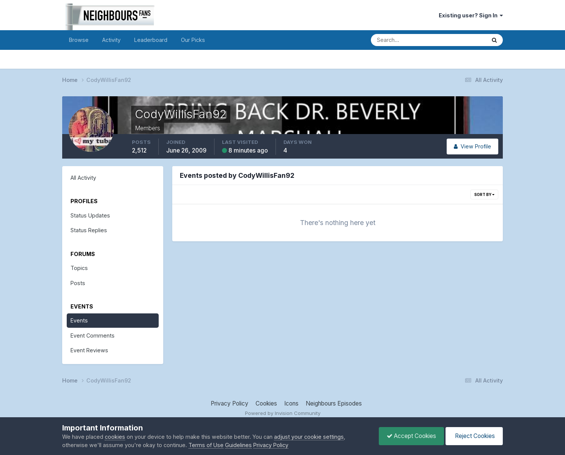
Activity (111, 40)
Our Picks (193, 40)
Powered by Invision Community (282, 413)
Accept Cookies (411, 436)
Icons (291, 403)
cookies (115, 436)
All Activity (83, 177)
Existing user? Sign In (471, 15)
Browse (79, 40)
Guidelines (238, 445)
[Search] (402, 40)
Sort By (484, 194)
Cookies (266, 403)
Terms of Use (206, 445)
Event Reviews (89, 350)
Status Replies (88, 230)
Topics (79, 268)
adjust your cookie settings (309, 436)
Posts (77, 283)
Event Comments (92, 335)
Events (79, 320)
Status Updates (90, 215)
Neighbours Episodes (334, 403)
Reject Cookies (474, 436)
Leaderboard (150, 40)
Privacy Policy (229, 403)
